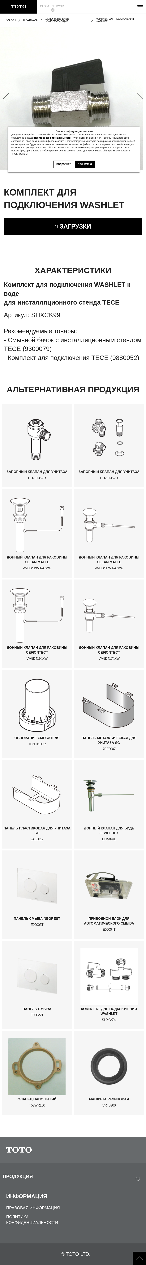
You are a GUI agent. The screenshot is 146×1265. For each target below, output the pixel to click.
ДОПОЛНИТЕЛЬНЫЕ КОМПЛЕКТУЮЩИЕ (57, 20)
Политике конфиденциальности (52, 138)
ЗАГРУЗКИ (75, 226)
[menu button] (139, 7)
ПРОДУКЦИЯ (30, 20)
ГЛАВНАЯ (10, 20)
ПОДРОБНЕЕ (63, 164)
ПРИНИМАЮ (85, 164)
